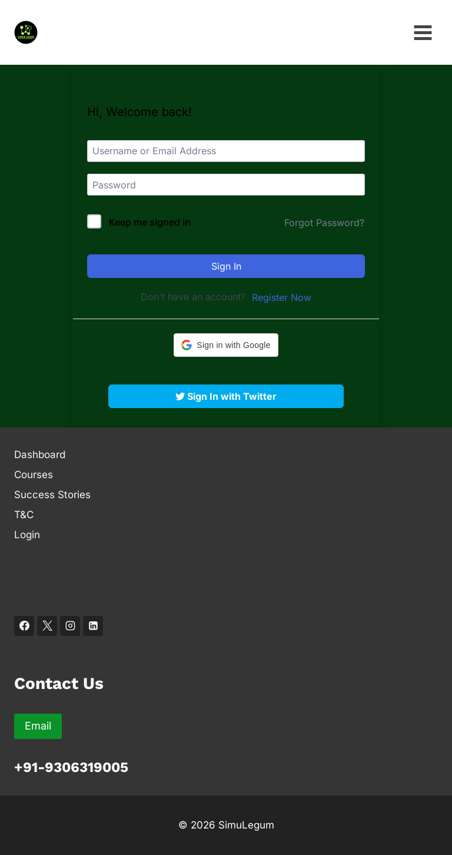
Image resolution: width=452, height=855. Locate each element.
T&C (24, 515)
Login (27, 535)
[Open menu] (422, 32)
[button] (226, 345)
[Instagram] (70, 626)
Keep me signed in (150, 222)
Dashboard (39, 454)
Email (38, 726)
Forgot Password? (324, 222)
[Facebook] (24, 626)
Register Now (281, 297)
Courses (33, 474)
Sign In (226, 266)
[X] (47, 626)
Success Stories (52, 495)
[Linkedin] (93, 626)
